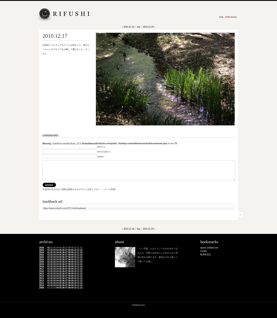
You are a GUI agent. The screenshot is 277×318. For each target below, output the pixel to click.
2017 (41, 269)
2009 (41, 288)
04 (57, 250)
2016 (41, 271)
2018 (41, 266)
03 (54, 250)
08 (69, 250)
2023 (41, 255)
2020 (41, 262)
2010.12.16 (129, 27)
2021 (41, 259)
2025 (41, 250)
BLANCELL (205, 254)
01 (48, 248)
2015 (41, 273)
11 (78, 250)
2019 (41, 264)
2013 (41, 278)
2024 (41, 252)
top (138, 27)
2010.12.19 (148, 27)
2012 (41, 280)
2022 (41, 257)
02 (51, 250)
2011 (41, 283)
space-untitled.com (209, 248)
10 (75, 250)
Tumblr (203, 251)
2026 (41, 248)
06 (63, 250)
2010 (41, 285)
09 (72, 250)
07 (66, 250)
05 (60, 250)
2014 (41, 276)
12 (81, 250)
